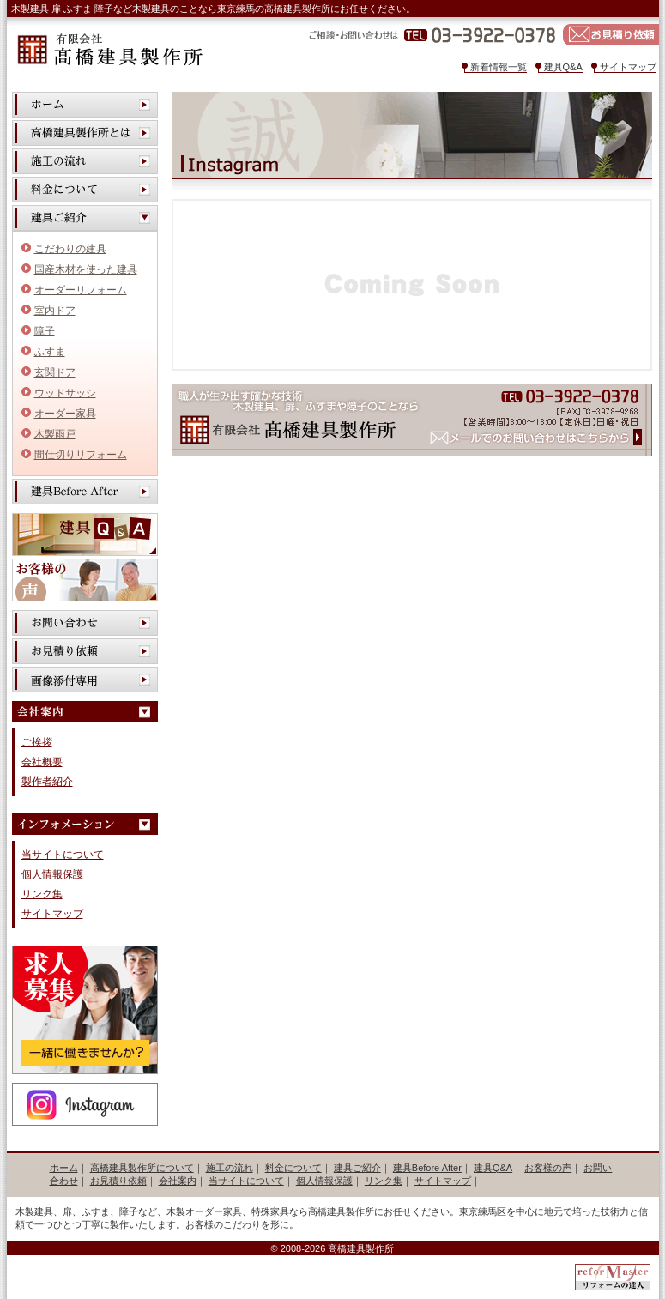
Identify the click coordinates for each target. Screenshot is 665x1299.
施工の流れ (85, 161)
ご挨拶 (36, 742)
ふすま (49, 352)
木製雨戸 (55, 434)
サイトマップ (628, 67)
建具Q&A (563, 67)
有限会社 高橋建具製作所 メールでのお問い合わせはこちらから (412, 420)
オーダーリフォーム (80, 290)
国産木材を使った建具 (85, 269)
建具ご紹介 (357, 1168)
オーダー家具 (65, 414)
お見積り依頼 (611, 34)
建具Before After (85, 491)
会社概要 (42, 762)
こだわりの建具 (70, 249)
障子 (44, 331)
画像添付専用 (85, 679)
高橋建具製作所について (142, 1168)
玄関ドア (55, 372)
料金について (85, 189)
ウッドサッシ (65, 393)
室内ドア (55, 311)
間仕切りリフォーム (80, 455)
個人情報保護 (52, 874)
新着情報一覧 (498, 67)
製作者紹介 (47, 782)
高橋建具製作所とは (85, 133)
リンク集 (42, 894)
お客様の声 (85, 580)
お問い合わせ (85, 623)
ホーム (85, 105)
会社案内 (177, 1180)
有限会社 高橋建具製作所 (109, 49)
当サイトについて (62, 855)
